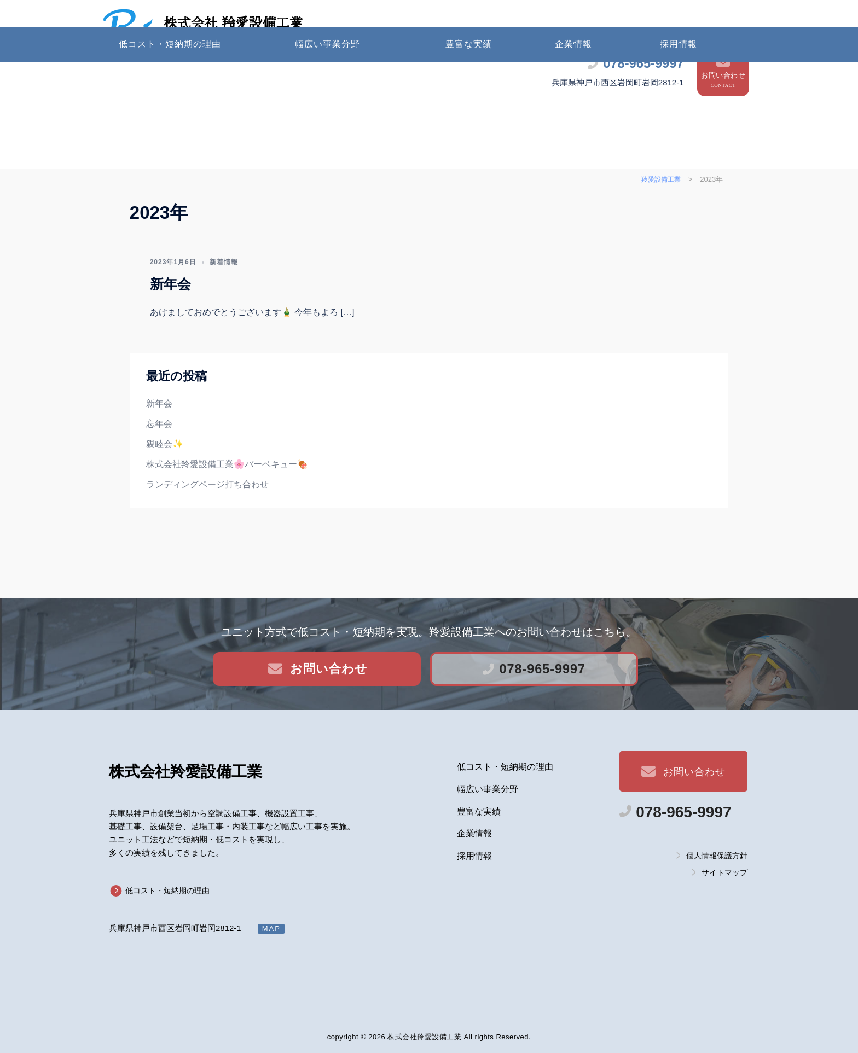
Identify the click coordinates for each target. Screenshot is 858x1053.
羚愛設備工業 (185, 771)
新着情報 (224, 300)
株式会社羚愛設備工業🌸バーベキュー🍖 (227, 502)
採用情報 (678, 83)
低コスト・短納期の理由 (170, 83)
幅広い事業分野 (327, 83)
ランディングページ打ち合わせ (207, 522)
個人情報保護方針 (716, 855)
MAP (271, 928)
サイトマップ (724, 872)
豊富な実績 (468, 83)
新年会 (170, 322)
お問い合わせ (723, 42)
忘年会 (159, 462)
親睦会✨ (164, 482)
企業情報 (573, 83)
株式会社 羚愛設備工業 (272, 23)
